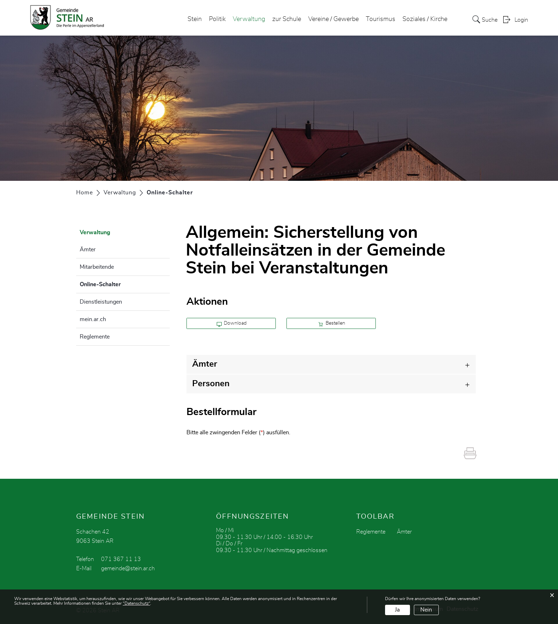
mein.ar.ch (93, 319)
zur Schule (286, 19)
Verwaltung (249, 19)
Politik (217, 19)
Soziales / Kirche (424, 19)
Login (521, 20)
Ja (397, 610)
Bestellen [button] (331, 323)
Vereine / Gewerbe (333, 19)
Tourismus (380, 19)
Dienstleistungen (101, 302)
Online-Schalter (118, 283)
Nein (426, 610)
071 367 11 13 (121, 559)
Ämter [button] (204, 364)
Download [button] (232, 323)
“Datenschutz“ (136, 603)
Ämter (88, 249)
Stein (195, 19)
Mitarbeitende (97, 267)
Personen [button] (211, 383)
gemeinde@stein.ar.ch (128, 568)
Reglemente (95, 337)
